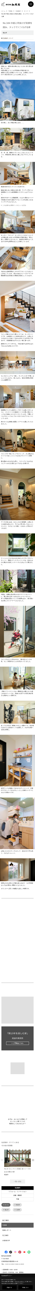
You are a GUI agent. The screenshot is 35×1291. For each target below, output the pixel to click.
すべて (7, 1205)
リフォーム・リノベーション (18, 1192)
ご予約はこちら (18, 1043)
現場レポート (6, 1230)
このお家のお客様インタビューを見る (14, 205)
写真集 (4, 1225)
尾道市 (18, 1205)
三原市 (18, 1209)
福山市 (7, 1209)
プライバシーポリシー (19, 1281)
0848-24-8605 (19, 1264)
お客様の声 (6, 1240)
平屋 (17, 1199)
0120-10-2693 (9, 1264)
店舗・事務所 (17, 1195)
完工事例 (5, 1235)
